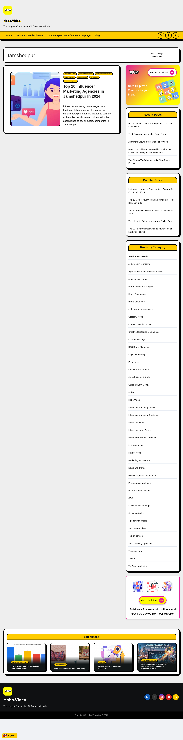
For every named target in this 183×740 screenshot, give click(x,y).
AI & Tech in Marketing (139, 264)
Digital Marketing (136, 354)
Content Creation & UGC (140, 324)
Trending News (135, 551)
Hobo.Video (11, 21)
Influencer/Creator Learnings (142, 437)
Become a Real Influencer (30, 35)
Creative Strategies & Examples (144, 332)
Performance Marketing (139, 483)
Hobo (131, 392)
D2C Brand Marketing (139, 347)
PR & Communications (139, 490)
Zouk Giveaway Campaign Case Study (147, 134)
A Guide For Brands (138, 256)
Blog (97, 35)
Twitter (131, 558)
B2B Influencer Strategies (140, 286)
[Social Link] (147, 697)
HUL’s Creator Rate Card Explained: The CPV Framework (25, 667)
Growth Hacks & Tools (70, 73)
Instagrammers (135, 445)
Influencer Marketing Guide (85, 73)
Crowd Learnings (136, 339)
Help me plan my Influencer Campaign (70, 35)
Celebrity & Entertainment (141, 309)
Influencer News (136, 422)
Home (9, 35)
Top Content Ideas (82, 77)
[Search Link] (161, 35)
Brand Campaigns (137, 294)
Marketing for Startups (139, 460)
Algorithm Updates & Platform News (146, 271)
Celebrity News (135, 317)
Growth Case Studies (138, 369)
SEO (130, 498)
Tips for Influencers (69, 77)
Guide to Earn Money (138, 385)
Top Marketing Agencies (70, 81)
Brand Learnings (136, 301)
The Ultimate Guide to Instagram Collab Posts (150, 221)
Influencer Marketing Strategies (103, 73)
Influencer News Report (139, 430)
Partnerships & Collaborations (143, 475)
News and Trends (137, 468)
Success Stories (136, 513)
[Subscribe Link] (168, 35)
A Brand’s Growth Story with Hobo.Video (148, 142)
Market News (134, 453)
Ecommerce (134, 362)
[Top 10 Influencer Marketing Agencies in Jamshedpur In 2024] (35, 99)
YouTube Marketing (137, 566)
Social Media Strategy (139, 505)
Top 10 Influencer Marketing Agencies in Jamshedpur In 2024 (83, 91)
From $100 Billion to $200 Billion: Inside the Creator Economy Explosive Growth (154, 666)
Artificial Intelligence (138, 279)
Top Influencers (94, 77)
